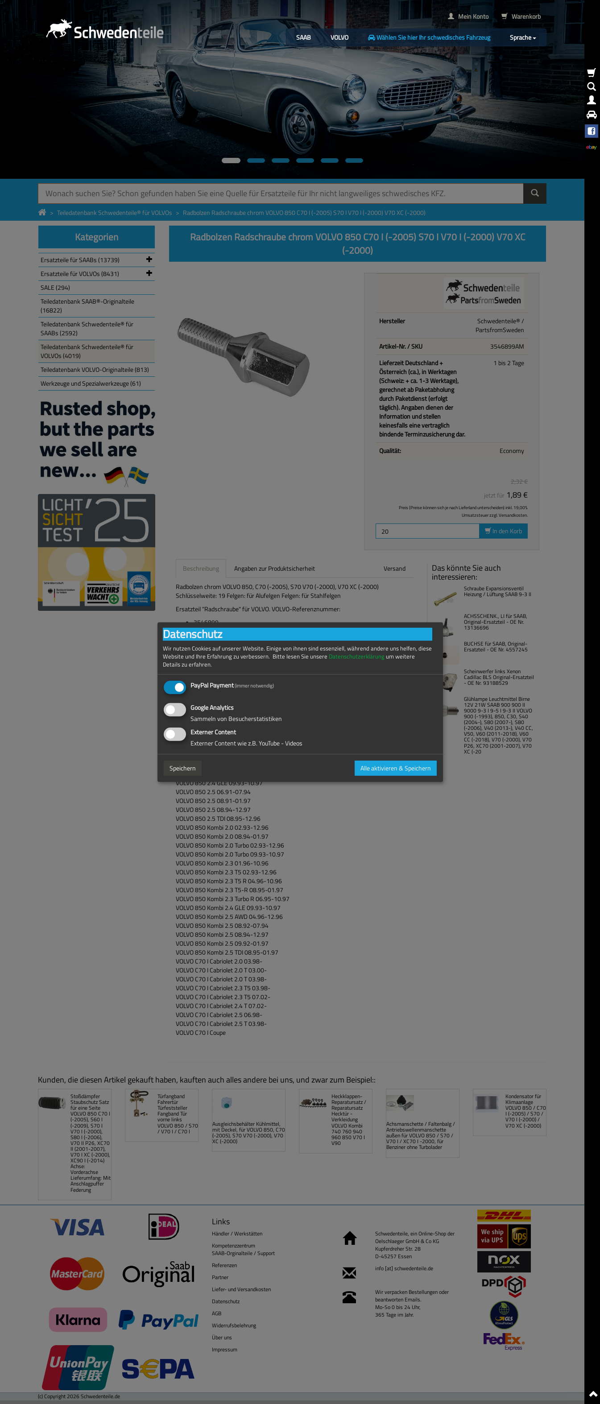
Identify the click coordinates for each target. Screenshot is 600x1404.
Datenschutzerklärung (357, 656)
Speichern (183, 768)
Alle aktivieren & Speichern (395, 768)
